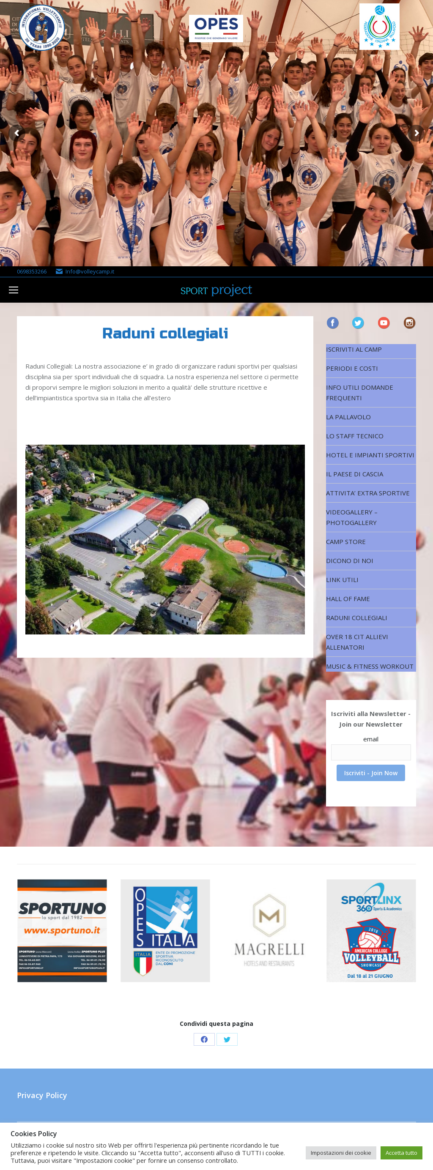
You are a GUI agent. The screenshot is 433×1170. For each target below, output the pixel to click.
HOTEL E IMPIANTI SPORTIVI (370, 455)
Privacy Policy (42, 1095)
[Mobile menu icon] (13, 290)
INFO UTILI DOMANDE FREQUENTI (359, 392)
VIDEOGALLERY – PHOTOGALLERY (352, 517)
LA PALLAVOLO (348, 417)
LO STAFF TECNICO (355, 436)
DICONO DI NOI (349, 560)
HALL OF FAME (348, 598)
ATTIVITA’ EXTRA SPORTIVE (368, 493)
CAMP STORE (346, 541)
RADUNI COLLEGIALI (356, 617)
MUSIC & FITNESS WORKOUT (370, 666)
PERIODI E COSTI (352, 368)
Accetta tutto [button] (401, 1152)
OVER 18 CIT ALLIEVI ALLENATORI (357, 641)
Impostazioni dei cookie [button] (341, 1152)
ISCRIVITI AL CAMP (354, 349)
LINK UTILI (342, 579)
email (370, 739)
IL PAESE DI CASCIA (354, 474)
